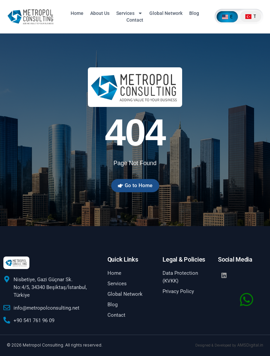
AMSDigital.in (250, 345)
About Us (99, 13)
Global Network (165, 13)
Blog (194, 13)
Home (77, 13)
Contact (134, 20)
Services (129, 13)
